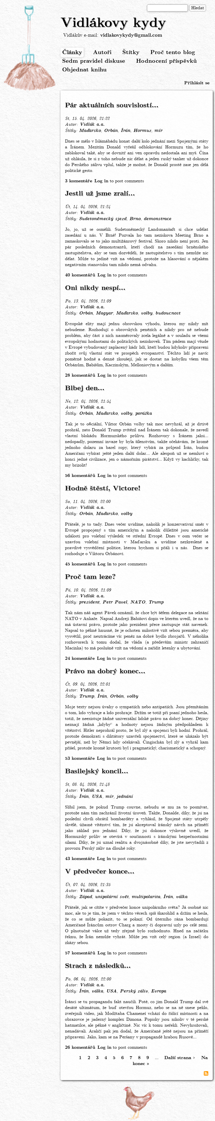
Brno (135, 219)
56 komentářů (80, 476)
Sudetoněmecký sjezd (102, 219)
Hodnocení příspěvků (166, 61)
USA (97, 797)
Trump (155, 602)
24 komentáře (80, 658)
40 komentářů (80, 275)
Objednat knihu (84, 70)
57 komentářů (80, 953)
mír (158, 131)
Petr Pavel (114, 602)
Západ (85, 897)
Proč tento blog (172, 52)
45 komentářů (80, 564)
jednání (124, 797)
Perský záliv (134, 991)
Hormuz (142, 131)
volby (146, 313)
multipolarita (146, 897)
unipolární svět (111, 897)
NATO (137, 602)
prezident (89, 602)
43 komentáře (80, 859)
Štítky (130, 52)
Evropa (158, 991)
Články (72, 52)
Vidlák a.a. (92, 125)
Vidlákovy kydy (113, 23)
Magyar (104, 313)
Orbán (111, 131)
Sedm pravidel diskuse (93, 61)
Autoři (102, 52)
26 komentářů (80, 1047)
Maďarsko (90, 131)
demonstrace (157, 219)
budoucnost (167, 313)
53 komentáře (80, 758)
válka (181, 897)
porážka (143, 414)
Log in (101, 181)
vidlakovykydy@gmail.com (131, 35)
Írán (125, 131)
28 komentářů (80, 375)
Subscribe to (206, 1073)
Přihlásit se (196, 83)
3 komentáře (78, 181)
